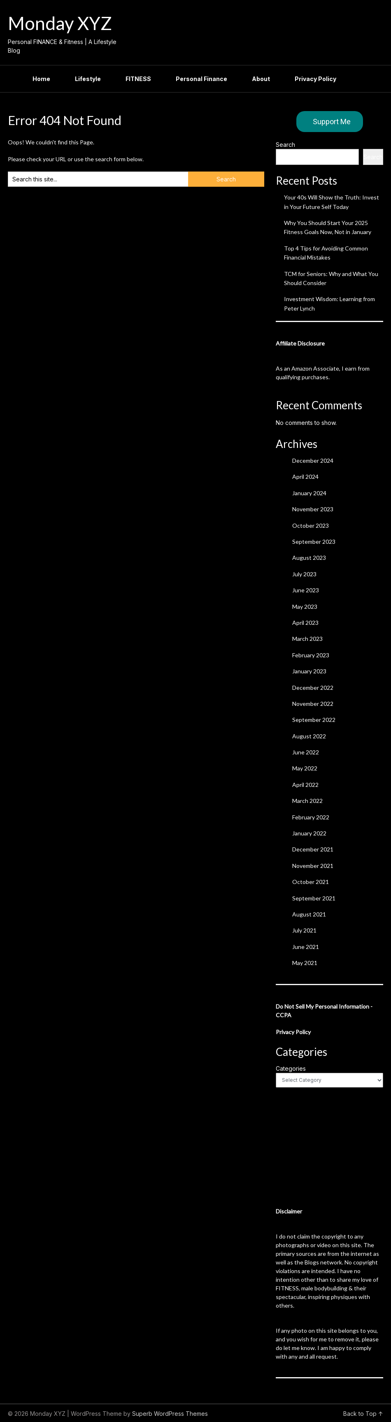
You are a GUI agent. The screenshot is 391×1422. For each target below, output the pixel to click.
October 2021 (310, 881)
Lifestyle (88, 78)
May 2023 (304, 606)
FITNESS (138, 78)
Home (41, 78)
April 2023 (305, 622)
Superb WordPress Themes (170, 1413)
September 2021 (313, 898)
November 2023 (312, 509)
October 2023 (310, 525)
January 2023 (309, 671)
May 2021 (304, 962)
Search (285, 144)
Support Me (332, 121)
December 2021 (312, 849)
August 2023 (309, 557)
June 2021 (305, 946)
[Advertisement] (329, 1147)
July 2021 (304, 930)
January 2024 (309, 492)
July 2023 (304, 574)
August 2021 (309, 914)
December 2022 (312, 687)
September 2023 (313, 541)
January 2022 (309, 833)
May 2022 (304, 768)
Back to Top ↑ (363, 1413)
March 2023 (307, 638)
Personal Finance (201, 78)
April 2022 (305, 784)
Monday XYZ (60, 23)
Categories (291, 1068)
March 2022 (307, 800)
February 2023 (310, 655)
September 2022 (313, 719)
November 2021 (312, 865)
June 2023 (305, 590)
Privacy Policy (315, 78)
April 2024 (305, 476)
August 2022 (309, 736)
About (261, 78)
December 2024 (312, 460)
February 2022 (310, 817)
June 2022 (305, 752)
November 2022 (312, 703)
